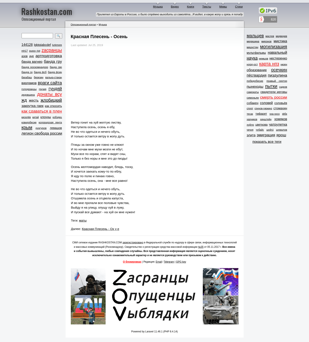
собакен (253, 103)
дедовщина (28, 94)
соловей (266, 103)
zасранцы (51, 50)
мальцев (255, 35)
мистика (280, 41)
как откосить (53, 106)
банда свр (56, 67)
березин (38, 77)
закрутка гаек (33, 106)
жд (24, 100)
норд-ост (252, 64)
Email (159, 261)
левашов (56, 128)
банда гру (53, 61)
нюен (284, 64)
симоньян (253, 97)
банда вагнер (32, 61)
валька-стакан (53, 77)
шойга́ (270, 129)
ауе (31, 56)
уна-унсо (274, 113)
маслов (269, 36)
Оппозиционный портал (83, 24)
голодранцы (29, 89)
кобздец (57, 117)
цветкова (261, 124)
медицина (253, 41)
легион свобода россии (42, 133)
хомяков (280, 119)
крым (27, 127)
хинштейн (266, 119)
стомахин (280, 108)
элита (251, 135)
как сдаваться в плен (42, 111)
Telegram (169, 261)
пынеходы (255, 87)
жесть (34, 100)
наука (252, 58)
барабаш (27, 77)
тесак (250, 113)
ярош (281, 135)
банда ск (27, 72)
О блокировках (132, 261)
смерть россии (273, 97)
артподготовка (48, 56)
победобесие (255, 81)
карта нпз (269, 63)
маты (83, 220)
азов (25, 56)
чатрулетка (278, 124)
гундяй (55, 88)
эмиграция (266, 135)
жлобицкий (51, 100)
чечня (250, 129)
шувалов (281, 129)
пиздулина (277, 75)
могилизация (273, 46)
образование (257, 70)
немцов (263, 58)
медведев (281, 36)
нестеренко (278, 58)
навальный (277, 52)
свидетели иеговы (273, 92)
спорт (250, 108)
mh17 (25, 50)
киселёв (26, 117)
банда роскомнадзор (35, 67)
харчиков (252, 119)
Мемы (223, 6)
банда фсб (40, 72)
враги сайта (50, 82)
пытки (271, 86)
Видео (175, 6)
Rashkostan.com (46, 11)
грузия (42, 89)
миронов (266, 41)
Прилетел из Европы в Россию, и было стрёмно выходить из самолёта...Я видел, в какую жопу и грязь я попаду (170, 14)
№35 (200, 246)
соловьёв (280, 103)
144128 (27, 44)
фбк (284, 113)
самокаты (253, 92)
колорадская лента (50, 122)
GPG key (181, 261)
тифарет (261, 113)
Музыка (158, 6)
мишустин (252, 47)
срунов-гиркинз (263, 108)
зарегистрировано (133, 242)
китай (35, 117)
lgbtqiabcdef (42, 44)
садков (283, 86)
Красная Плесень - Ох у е (100, 229)
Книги (190, 6)
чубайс (260, 129)
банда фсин (55, 72)
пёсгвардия (257, 75)
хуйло (250, 124)
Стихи (239, 6)
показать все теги (266, 142)
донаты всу (49, 94)
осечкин (279, 69)
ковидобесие (29, 122)
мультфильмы (256, 52)
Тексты (206, 6)
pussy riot (34, 50)
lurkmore (57, 45)
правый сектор (276, 81)
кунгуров (41, 128)
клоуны (45, 117)
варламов (29, 83)
